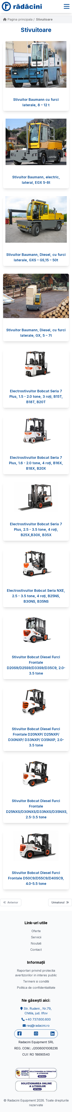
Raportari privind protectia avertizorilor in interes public (36, 973)
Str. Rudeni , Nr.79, (36, 1011)
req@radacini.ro (36, 1025)
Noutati (36, 943)
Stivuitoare (44, 19)
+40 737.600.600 (36, 1019)
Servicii (36, 937)
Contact (36, 950)
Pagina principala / (19, 19)
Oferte (36, 931)
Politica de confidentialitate (36, 987)
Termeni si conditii (36, 981)
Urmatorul (60, 902)
